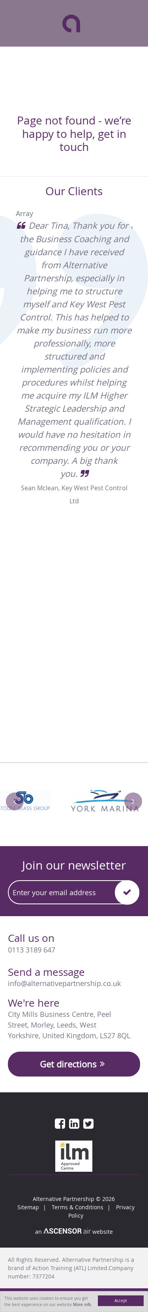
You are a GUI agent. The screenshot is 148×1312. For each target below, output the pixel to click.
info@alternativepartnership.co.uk (64, 983)
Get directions (74, 1064)
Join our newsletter (74, 865)
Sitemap (28, 1207)
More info (82, 1304)
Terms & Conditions (77, 1207)
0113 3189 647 (31, 949)
